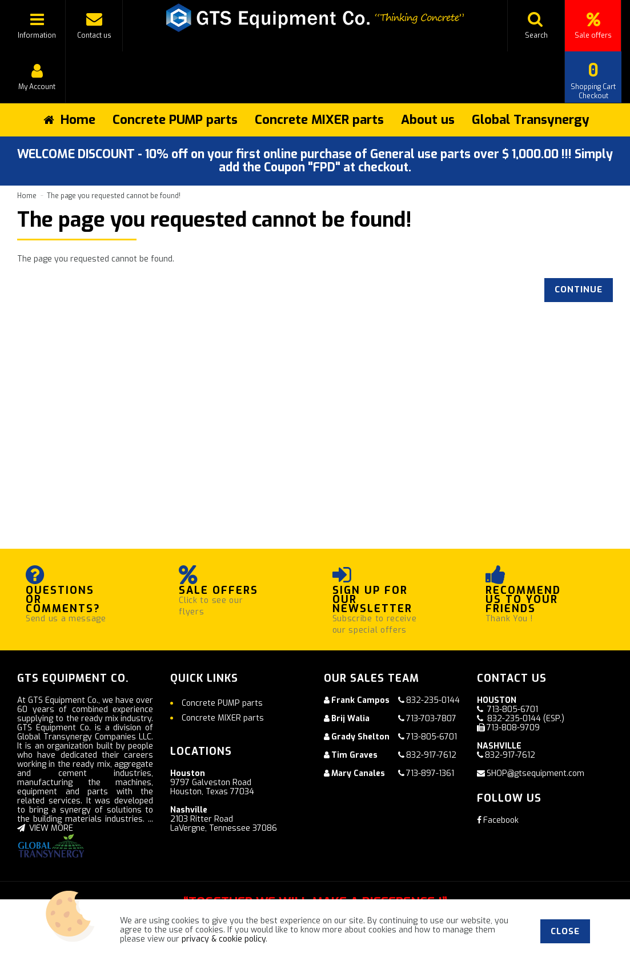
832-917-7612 (431, 755)
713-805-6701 (431, 736)
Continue (579, 289)
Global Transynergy (530, 119)
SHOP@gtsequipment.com (535, 773)
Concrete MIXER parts (319, 119)
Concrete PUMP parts (175, 119)
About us (428, 119)
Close (565, 931)
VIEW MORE (45, 828)
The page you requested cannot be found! (113, 195)
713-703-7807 (431, 718)
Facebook (498, 820)
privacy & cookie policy (224, 939)
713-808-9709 (513, 727)
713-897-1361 (430, 773)
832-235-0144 (433, 700)
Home (27, 195)
